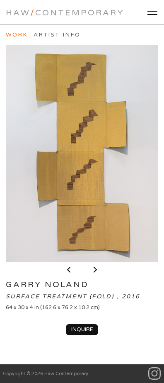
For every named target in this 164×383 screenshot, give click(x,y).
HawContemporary (65, 13)
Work (17, 35)
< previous (69, 270)
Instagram (154, 373)
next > (95, 270)
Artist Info (57, 35)
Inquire (82, 329)
